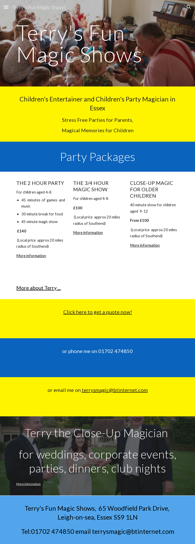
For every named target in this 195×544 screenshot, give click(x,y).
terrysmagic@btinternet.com (115, 390)
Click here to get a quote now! (97, 312)
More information (31, 256)
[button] (6, 7)
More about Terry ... (38, 288)
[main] (97, 43)
